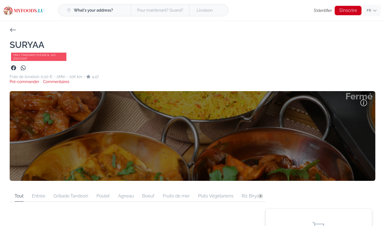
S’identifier (323, 10)
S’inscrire (348, 10)
